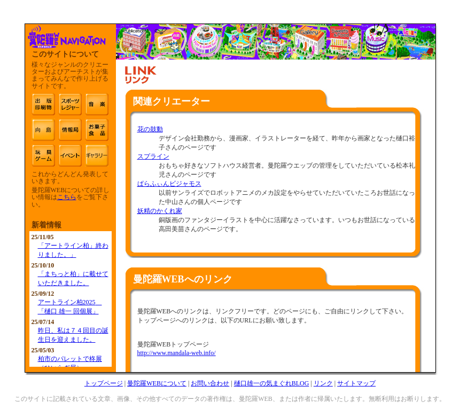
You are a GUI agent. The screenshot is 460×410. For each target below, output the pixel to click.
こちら (66, 197)
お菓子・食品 (97, 129)
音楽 (97, 104)
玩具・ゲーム (43, 155)
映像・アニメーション (43, 129)
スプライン (153, 156)
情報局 (70, 129)
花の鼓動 (150, 129)
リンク (323, 383)
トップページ (103, 383)
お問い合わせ (210, 383)
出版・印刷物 (43, 104)
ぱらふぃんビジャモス (169, 183)
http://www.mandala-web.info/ (176, 353)
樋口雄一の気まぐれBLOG (271, 383)
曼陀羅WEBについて (156, 383)
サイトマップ (356, 383)
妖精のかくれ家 (159, 211)
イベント (70, 155)
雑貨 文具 (97, 155)
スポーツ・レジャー (70, 104)
